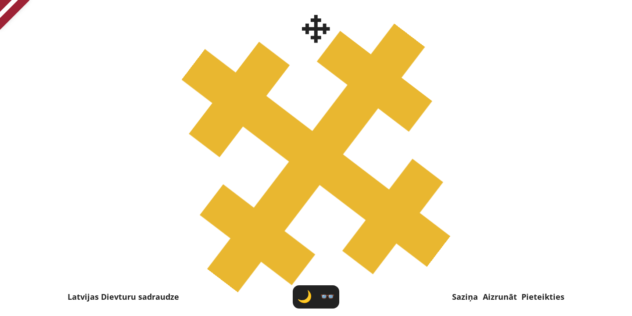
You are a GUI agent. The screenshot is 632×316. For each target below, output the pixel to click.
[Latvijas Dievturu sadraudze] (316, 29)
